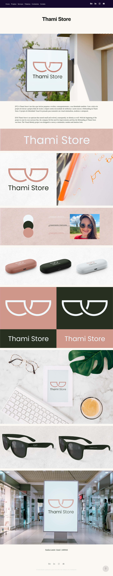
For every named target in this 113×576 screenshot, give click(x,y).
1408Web (65, 550)
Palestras (27, 4)
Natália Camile (50, 550)
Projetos (13, 4)
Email (58, 550)
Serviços (20, 4)
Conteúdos (35, 4)
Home (8, 4)
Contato (42, 4)
